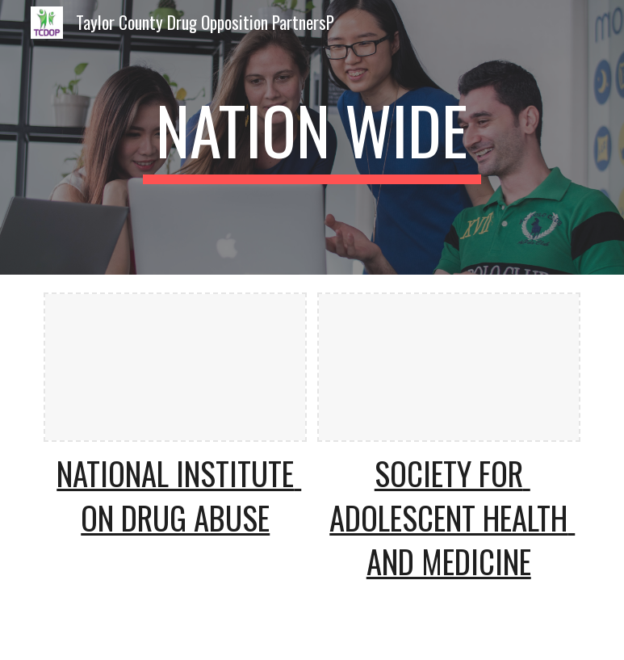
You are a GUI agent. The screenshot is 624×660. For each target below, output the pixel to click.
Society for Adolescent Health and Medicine (452, 517)
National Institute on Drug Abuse (179, 495)
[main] (311, 137)
